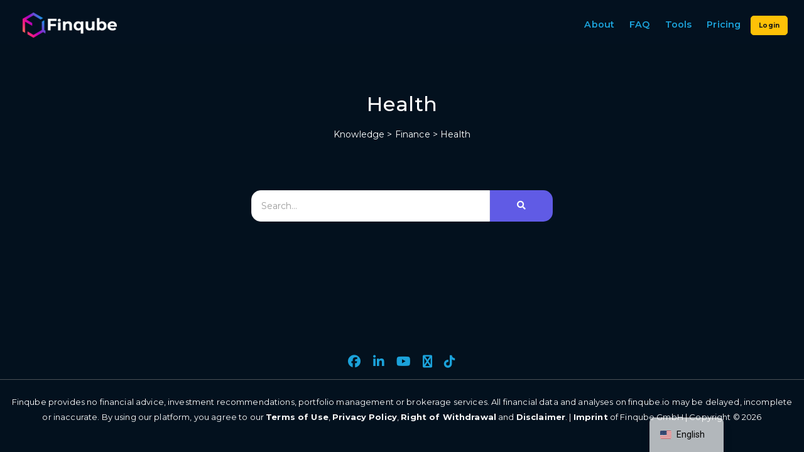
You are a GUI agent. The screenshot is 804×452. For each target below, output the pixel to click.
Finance (412, 134)
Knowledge (359, 134)
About (599, 24)
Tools (678, 24)
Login (769, 25)
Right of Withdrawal (448, 417)
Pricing (724, 24)
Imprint (590, 417)
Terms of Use (297, 417)
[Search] (370, 206)
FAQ (639, 24)
